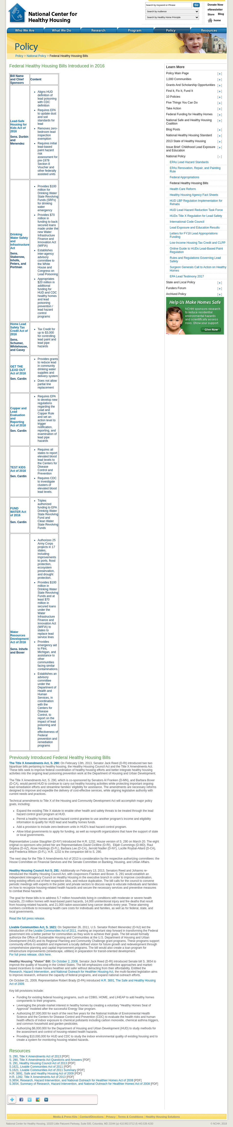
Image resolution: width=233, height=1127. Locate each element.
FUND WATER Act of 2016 (18, 512)
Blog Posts (173, 129)
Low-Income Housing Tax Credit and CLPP (197, 242)
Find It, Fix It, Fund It (179, 91)
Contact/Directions (92, 1116)
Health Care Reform (183, 189)
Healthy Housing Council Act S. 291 (34, 870)
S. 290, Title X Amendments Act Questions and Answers (45, 1060)
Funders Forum (176, 288)
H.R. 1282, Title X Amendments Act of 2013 (37, 1077)
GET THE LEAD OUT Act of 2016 (18, 370)
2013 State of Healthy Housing (186, 141)
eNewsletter (215, 9)
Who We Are (25, 30)
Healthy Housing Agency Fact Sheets (194, 195)
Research (98, 30)
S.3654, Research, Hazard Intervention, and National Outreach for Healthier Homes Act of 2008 (71, 1080)
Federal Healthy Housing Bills (69, 56)
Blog (221, 13)
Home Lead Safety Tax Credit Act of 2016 (19, 329)
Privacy (111, 1116)
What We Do (61, 30)
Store (211, 14)
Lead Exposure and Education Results (195, 227)
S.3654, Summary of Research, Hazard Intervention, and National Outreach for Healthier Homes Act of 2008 (79, 1083)
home (217, 20)
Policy (171, 30)
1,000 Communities (178, 79)
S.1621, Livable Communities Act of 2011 (36, 1066)
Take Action (173, 108)
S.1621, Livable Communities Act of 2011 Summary (42, 1070)
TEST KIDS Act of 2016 (18, 469)
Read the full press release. (27, 918)
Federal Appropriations (184, 177)
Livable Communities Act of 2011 (54, 930)
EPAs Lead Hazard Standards (189, 162)
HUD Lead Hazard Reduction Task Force (196, 210)
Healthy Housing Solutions (163, 1116)
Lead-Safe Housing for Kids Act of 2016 (18, 126)
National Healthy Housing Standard (189, 135)
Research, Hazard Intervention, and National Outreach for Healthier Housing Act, (61, 971)
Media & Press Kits (65, 1116)
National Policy (36, 56)
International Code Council (187, 221)
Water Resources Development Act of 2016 (19, 637)
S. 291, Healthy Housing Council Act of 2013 (38, 1063)
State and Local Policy (180, 282)
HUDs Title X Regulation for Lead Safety (196, 216)
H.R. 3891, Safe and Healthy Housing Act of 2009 (41, 1073)
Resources (208, 30)
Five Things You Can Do (182, 102)
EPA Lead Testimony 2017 (187, 276)
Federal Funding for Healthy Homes (189, 114)
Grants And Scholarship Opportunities (190, 85)
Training (135, 30)
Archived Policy (176, 294)
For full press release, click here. (30, 954)
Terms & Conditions (130, 1116)
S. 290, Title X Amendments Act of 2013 (35, 1056)
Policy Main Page (177, 73)
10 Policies (173, 96)
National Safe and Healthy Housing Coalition (189, 121)
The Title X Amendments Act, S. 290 (34, 763)
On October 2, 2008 (65, 961)
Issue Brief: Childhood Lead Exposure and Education (190, 148)
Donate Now (215, 4)
